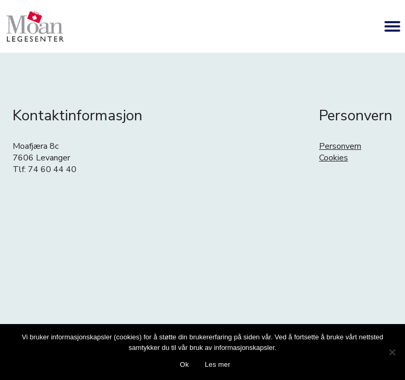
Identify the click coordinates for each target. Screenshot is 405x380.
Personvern (340, 146)
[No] (392, 352)
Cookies (333, 158)
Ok (184, 364)
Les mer (217, 364)
